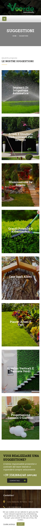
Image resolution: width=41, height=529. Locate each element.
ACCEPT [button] (20, 524)
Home (14, 36)
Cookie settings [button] (9, 524)
